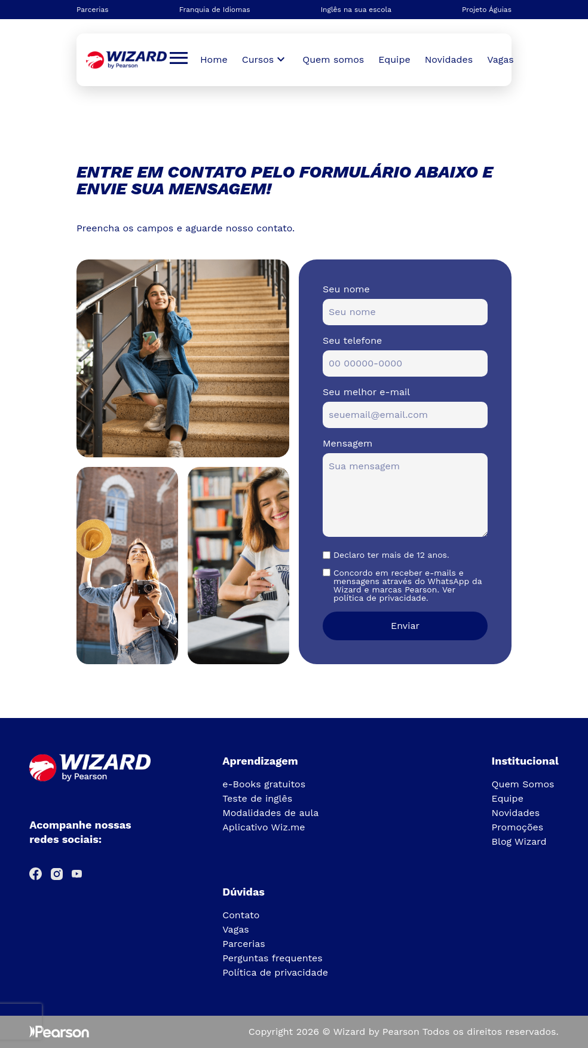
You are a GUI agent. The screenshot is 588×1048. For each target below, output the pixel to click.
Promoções (518, 827)
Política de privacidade (275, 972)
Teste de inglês (257, 798)
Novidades (449, 59)
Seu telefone (352, 340)
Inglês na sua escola (356, 9)
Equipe (394, 59)
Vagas (500, 59)
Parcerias (92, 9)
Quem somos (333, 59)
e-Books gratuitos (263, 784)
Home (214, 59)
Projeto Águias (487, 9)
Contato (240, 915)
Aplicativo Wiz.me (263, 827)
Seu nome (346, 289)
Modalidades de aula (270, 812)
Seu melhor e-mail (366, 392)
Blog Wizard (519, 841)
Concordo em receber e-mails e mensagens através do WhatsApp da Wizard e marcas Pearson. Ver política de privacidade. (407, 585)
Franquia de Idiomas (214, 9)
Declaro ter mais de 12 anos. (391, 555)
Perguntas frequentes (272, 958)
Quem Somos (523, 784)
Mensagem (347, 443)
